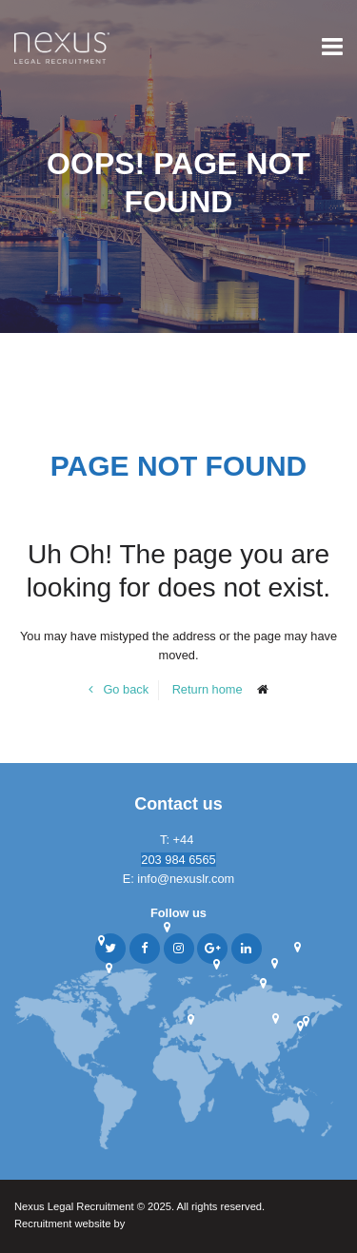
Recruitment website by (106, 1225)
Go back (126, 689)
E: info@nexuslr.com (179, 878)
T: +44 (178, 839)
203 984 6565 (178, 859)
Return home (207, 689)
